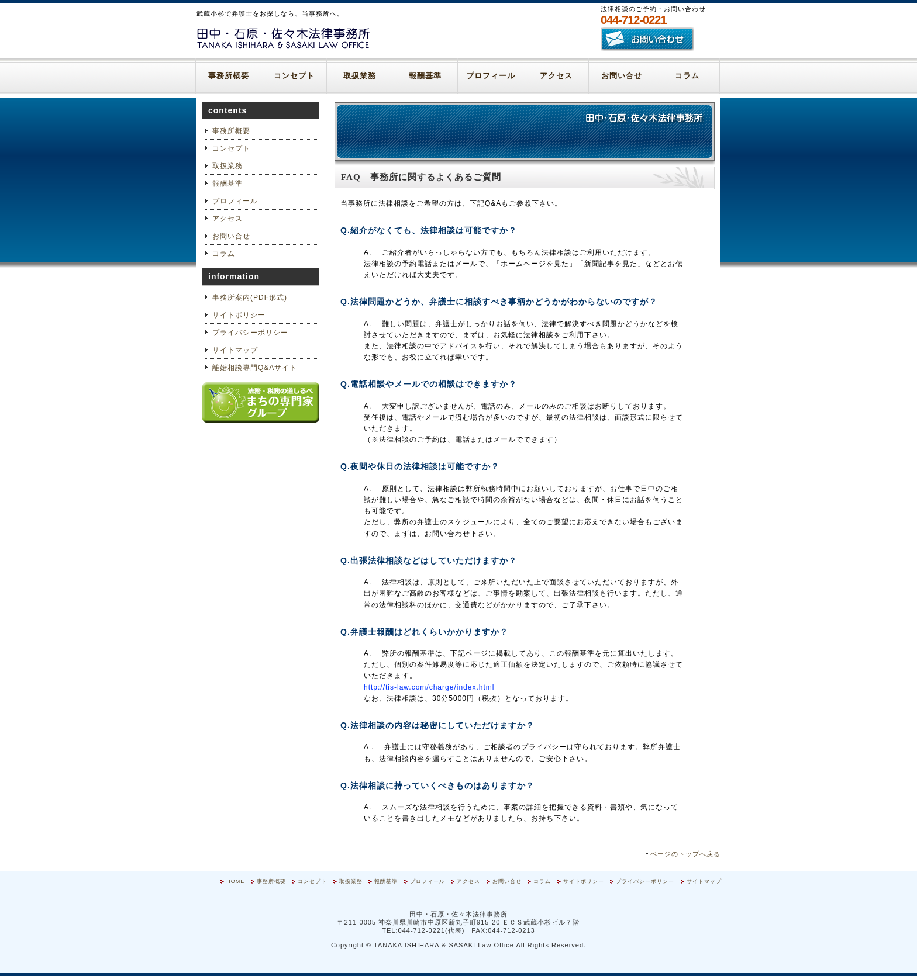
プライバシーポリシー (250, 332)
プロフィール (490, 75)
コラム (687, 75)
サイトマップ (235, 350)
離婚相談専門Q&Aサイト (254, 368)
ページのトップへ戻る (685, 853)
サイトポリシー (239, 315)
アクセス (556, 75)
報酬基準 (425, 75)
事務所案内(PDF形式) (249, 297)
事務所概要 (228, 75)
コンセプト (294, 75)
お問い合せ (621, 75)
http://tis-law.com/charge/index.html (429, 687)
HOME (235, 881)
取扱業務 (359, 75)
